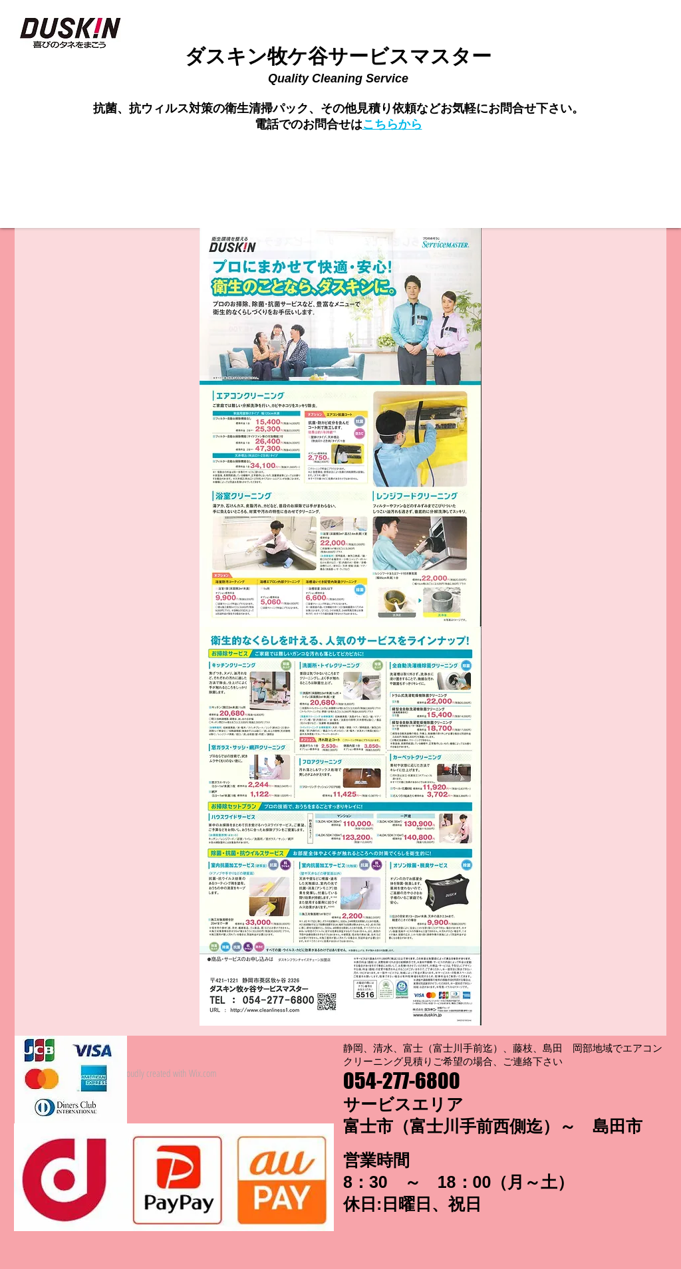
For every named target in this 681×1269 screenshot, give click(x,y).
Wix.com (203, 1073)
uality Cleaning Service (342, 78)
